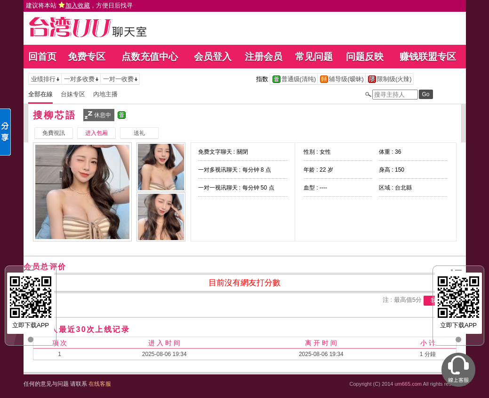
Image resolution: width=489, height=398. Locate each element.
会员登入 (213, 56)
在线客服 (99, 384)
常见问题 (314, 56)
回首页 (42, 56)
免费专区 (86, 56)
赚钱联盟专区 (428, 56)
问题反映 (365, 56)
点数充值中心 (149, 56)
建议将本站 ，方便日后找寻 (79, 5)
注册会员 (263, 56)
